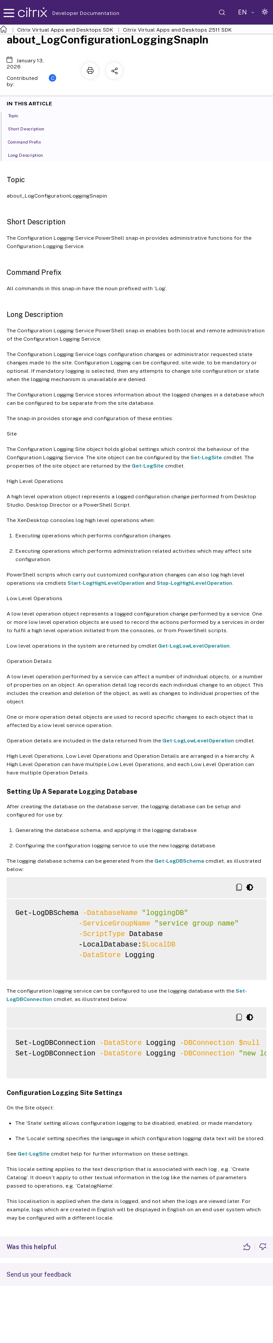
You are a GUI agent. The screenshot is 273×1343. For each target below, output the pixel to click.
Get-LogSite (148, 466)
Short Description (31, 128)
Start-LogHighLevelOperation (106, 583)
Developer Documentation (72, 13)
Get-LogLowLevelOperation (194, 646)
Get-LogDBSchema (179, 861)
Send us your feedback (39, 1274)
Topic (18, 115)
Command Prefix (29, 141)
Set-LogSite (206, 457)
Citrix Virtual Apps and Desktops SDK (65, 30)
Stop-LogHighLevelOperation (194, 583)
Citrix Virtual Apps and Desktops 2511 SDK (177, 30)
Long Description (30, 154)
